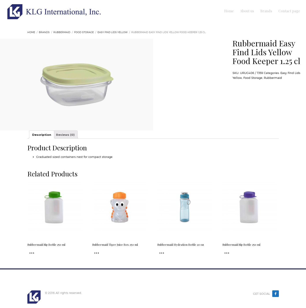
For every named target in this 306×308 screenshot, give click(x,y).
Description (41, 134)
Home (31, 32)
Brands (44, 32)
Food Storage (84, 32)
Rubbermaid (61, 32)
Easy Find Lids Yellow (113, 32)
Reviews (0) (65, 134)
